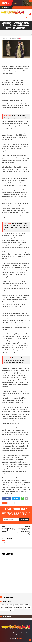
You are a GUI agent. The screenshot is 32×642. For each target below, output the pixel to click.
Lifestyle (11, 503)
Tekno (29, 607)
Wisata (6, 610)
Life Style (26, 605)
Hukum (11, 605)
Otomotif (6, 607)
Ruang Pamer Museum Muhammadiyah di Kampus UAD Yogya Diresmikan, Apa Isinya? (15, 360)
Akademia (2, 605)
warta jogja (19, 638)
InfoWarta (16, 605)
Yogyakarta (11, 610)
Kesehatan (21, 605)
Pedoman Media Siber (25, 633)
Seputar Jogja (16, 607)
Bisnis (7, 605)
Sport (25, 607)
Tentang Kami (15, 633)
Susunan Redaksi (6, 633)
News (2, 607)
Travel (2, 610)
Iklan (16, 635)
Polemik (10, 607)
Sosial (21, 607)
